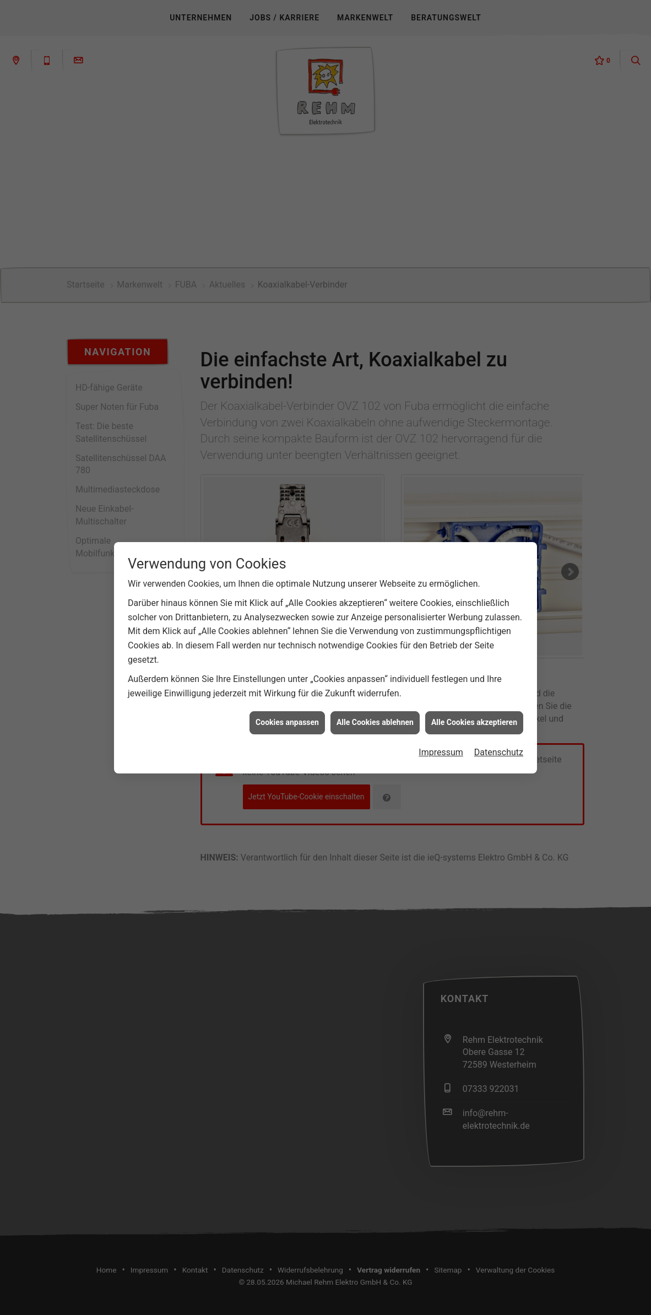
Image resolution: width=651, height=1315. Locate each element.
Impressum (441, 727)
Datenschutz (498, 727)
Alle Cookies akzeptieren (474, 696)
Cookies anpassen (287, 696)
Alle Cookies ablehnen (375, 696)
